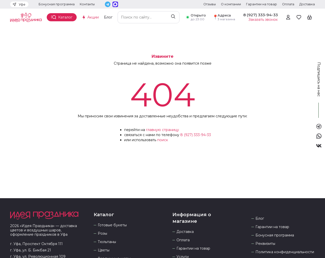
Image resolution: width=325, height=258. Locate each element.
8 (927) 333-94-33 (195, 135)
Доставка (307, 4)
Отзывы (209, 4)
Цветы (103, 250)
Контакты (87, 4)
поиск (162, 140)
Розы (102, 233)
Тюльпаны (107, 242)
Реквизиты (265, 244)
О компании (231, 4)
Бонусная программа (57, 4)
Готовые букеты (112, 225)
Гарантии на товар (261, 4)
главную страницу (162, 129)
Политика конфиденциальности (284, 252)
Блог (108, 17)
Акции (93, 17)
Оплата (288, 4)
